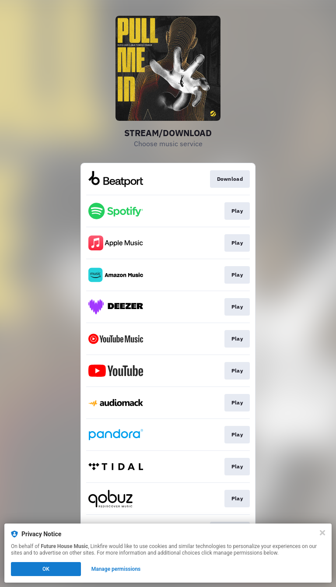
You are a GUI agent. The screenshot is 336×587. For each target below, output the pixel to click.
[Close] (322, 533)
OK (45, 569)
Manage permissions (116, 569)
